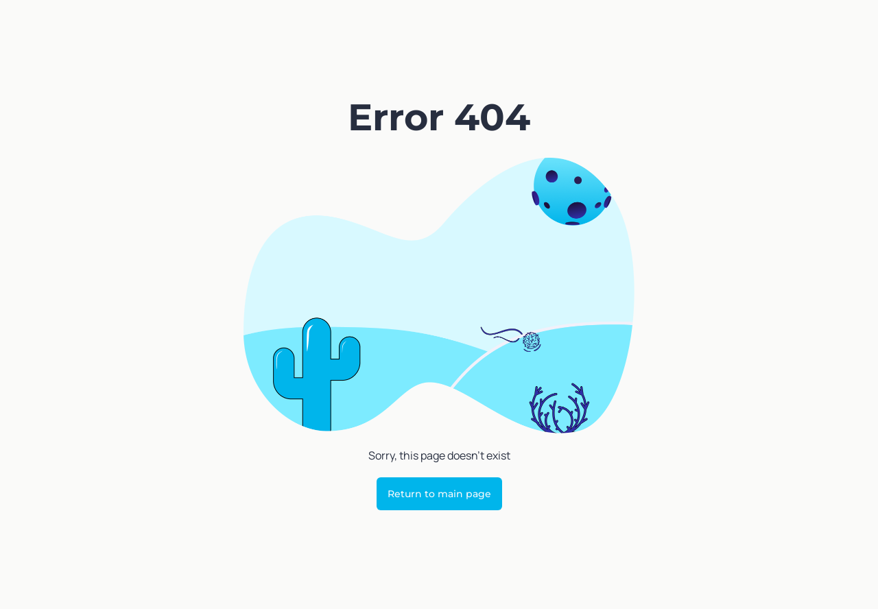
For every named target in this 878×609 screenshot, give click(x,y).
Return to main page (439, 494)
